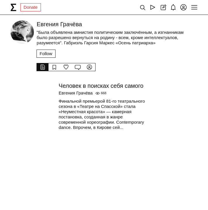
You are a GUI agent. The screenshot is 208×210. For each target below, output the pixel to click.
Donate (31, 7)
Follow (46, 53)
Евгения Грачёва (76, 92)
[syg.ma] (13, 7)
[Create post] (163, 7)
